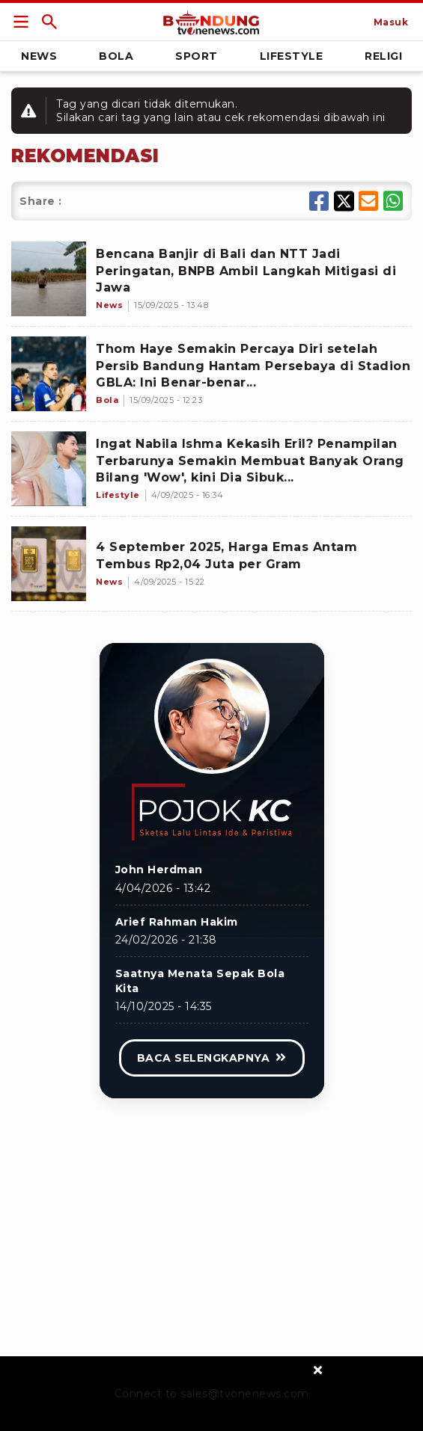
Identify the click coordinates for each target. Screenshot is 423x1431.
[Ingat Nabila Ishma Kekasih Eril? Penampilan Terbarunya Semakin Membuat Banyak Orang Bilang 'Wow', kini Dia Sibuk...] (48, 468)
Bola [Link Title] (116, 56)
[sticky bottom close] (318, 1369)
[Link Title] (21, 21)
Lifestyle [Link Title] (291, 56)
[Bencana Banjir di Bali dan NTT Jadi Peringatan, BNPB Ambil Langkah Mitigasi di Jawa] (48, 278)
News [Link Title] (39, 56)
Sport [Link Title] (196, 56)
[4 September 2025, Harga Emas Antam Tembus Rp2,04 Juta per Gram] (48, 563)
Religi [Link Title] (383, 56)
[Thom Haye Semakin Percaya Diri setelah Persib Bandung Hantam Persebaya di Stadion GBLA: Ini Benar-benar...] (48, 373)
